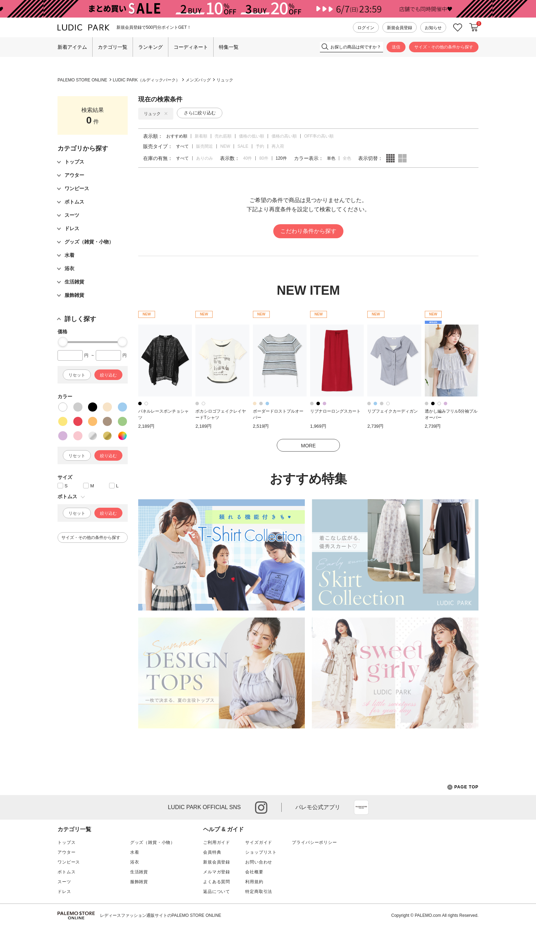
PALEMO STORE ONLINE (82, 80)
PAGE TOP (462, 787)
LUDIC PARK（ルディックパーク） (146, 80)
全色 (347, 158)
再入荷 (278, 146)
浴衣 (134, 862)
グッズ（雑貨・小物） (152, 842)
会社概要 (254, 871)
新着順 (201, 136)
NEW (225, 146)
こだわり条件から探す (308, 231)
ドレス (64, 891)
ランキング (150, 47)
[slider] (63, 342)
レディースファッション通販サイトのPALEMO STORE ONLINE (160, 915)
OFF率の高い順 (319, 136)
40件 (247, 158)
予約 (260, 146)
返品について (216, 891)
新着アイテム (72, 47)
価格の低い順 (251, 136)
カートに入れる (473, 27)
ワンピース (69, 862)
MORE (308, 445)
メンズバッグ (198, 80)
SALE (242, 146)
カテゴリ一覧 (112, 47)
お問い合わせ (258, 862)
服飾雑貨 (139, 881)
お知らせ (433, 27)
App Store (361, 807)
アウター (66, 852)
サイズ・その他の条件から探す (443, 47)
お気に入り (457, 28)
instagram (261, 807)
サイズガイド (258, 842)
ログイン (365, 27)
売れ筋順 (223, 136)
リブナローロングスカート (335, 411)
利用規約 (254, 881)
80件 (263, 158)
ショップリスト (261, 852)
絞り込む (108, 375)
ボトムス (66, 871)
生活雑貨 (139, 871)
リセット (76, 375)
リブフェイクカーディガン (392, 411)
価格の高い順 (284, 136)
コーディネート (191, 47)
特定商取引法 (258, 891)
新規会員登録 (399, 27)
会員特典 (212, 852)
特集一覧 (229, 47)
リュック (224, 80)
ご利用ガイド (216, 842)
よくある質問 (216, 881)
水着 (134, 852)
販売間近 (204, 146)
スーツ (64, 881)
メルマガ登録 (216, 871)
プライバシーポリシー (314, 842)
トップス (66, 842)
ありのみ (204, 158)
